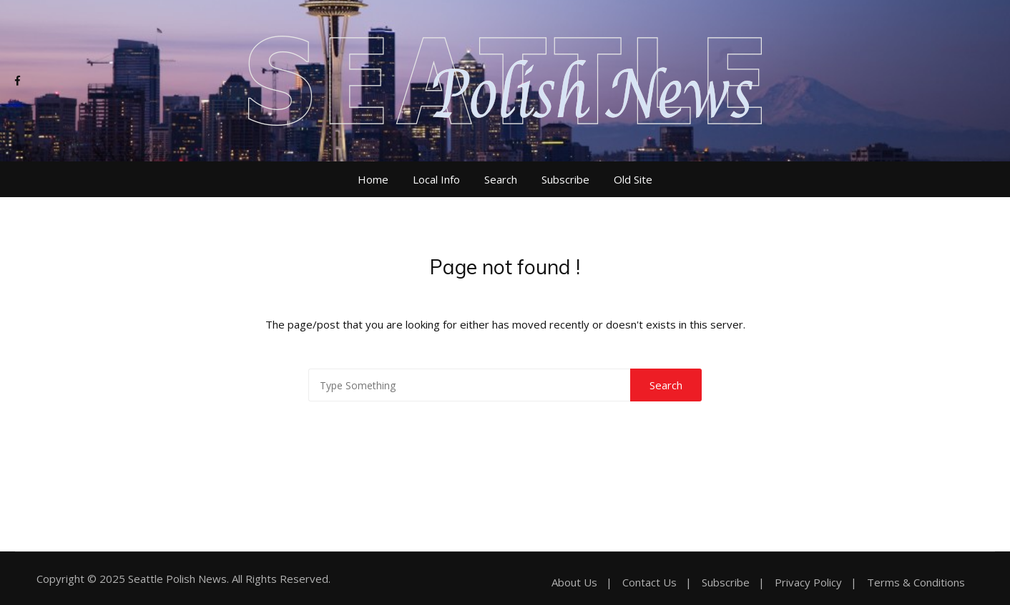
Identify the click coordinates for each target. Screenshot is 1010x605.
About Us (574, 582)
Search (500, 179)
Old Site (633, 179)
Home (373, 179)
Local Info (436, 179)
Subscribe (565, 179)
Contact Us (649, 582)
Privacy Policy (808, 582)
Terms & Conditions (916, 582)
